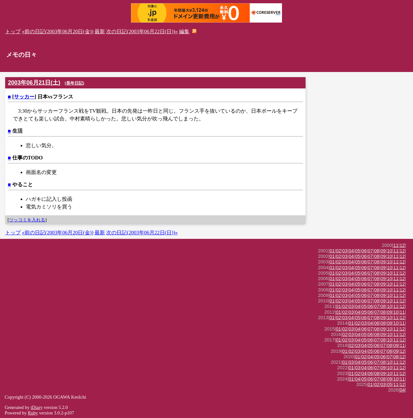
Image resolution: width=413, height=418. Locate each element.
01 (332, 250)
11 (395, 245)
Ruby (33, 412)
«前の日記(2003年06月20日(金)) (57, 31)
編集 (184, 31)
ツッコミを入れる (27, 219)
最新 (100, 31)
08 (376, 250)
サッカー (24, 96)
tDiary (37, 407)
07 (370, 250)
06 (364, 250)
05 (357, 250)
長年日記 (74, 83)
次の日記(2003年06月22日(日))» (141, 31)
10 (389, 250)
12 (402, 245)
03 (345, 250)
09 (383, 250)
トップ (13, 31)
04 (351, 250)
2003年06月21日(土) (34, 82)
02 (338, 250)
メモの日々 (21, 54)
